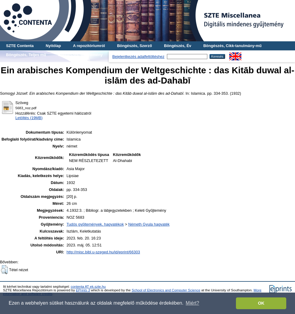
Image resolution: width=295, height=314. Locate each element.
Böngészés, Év (177, 45)
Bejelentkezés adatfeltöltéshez (138, 56)
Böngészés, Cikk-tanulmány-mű (232, 45)
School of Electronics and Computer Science (166, 290)
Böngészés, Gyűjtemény (80, 54)
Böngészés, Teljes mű (26, 54)
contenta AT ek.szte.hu (88, 286)
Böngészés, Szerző (134, 45)
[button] (4, 269)
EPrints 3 (83, 290)
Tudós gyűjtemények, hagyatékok (95, 224)
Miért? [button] (192, 303)
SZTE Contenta (20, 45)
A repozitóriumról (89, 45)
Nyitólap (53, 45)
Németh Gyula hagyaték (148, 224)
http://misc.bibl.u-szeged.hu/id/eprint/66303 (103, 252)
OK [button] (261, 303)
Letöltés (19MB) (28, 118)
